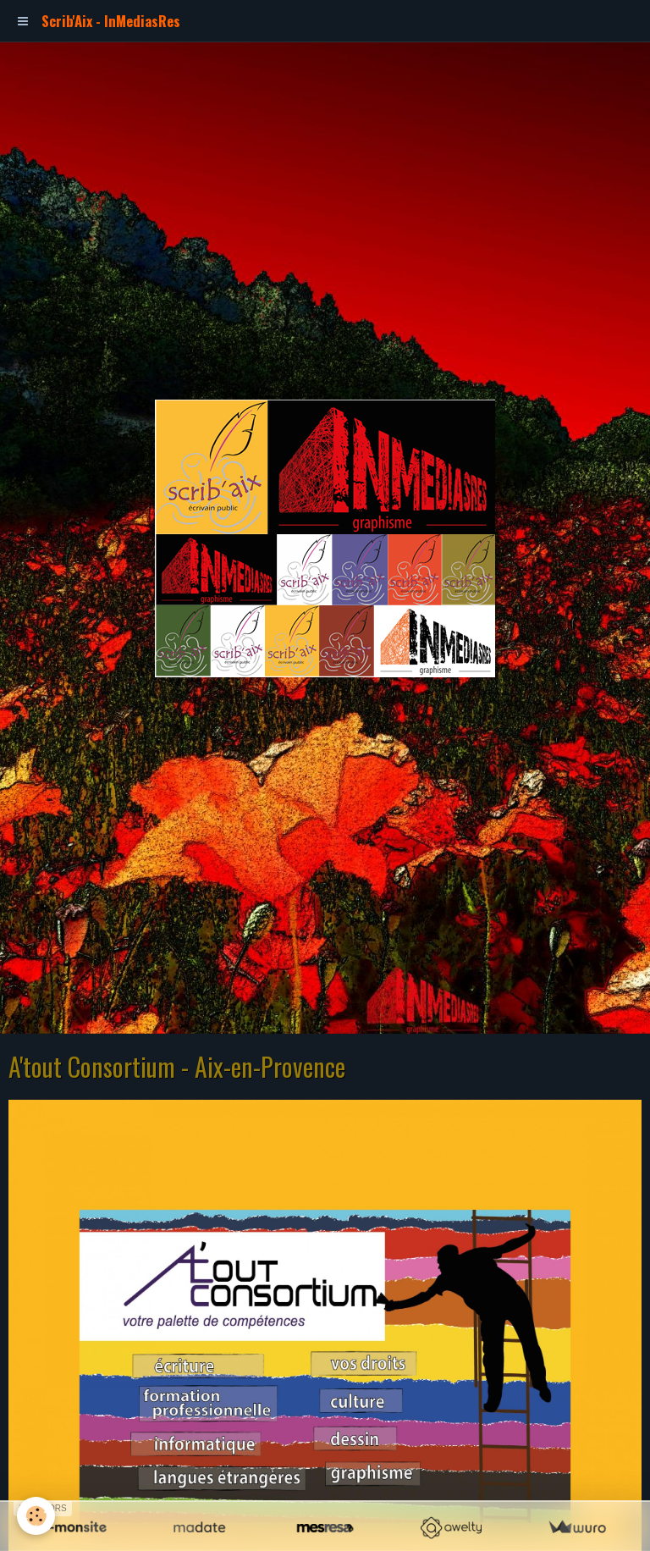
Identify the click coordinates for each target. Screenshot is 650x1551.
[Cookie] (36, 1516)
